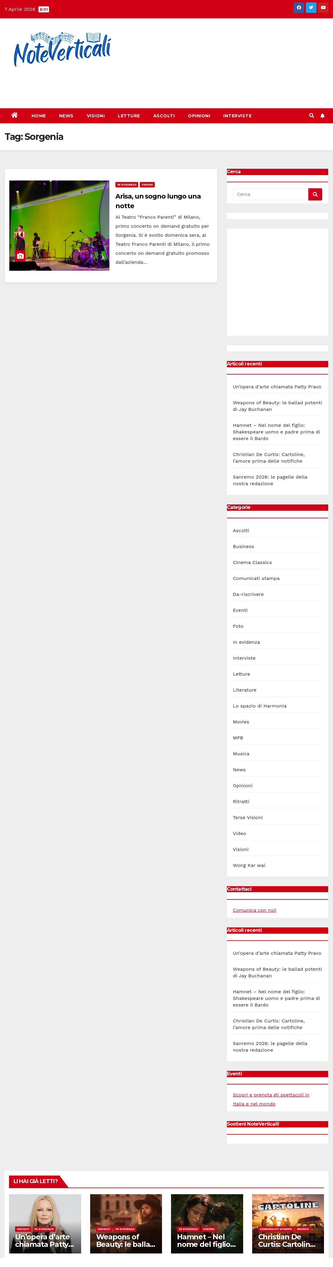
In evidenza (126, 184)
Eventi (240, 610)
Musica (241, 754)
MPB (238, 738)
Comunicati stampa (256, 578)
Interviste (237, 116)
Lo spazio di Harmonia (260, 706)
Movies (241, 722)
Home (39, 116)
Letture (129, 116)
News (66, 116)
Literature (245, 690)
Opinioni (199, 116)
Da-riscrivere (248, 594)
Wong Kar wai (249, 865)
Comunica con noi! (254, 910)
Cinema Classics (252, 562)
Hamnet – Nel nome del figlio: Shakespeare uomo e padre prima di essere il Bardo (276, 431)
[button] (311, 116)
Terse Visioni (248, 817)
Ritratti (241, 801)
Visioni (96, 116)
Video (239, 833)
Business (243, 546)
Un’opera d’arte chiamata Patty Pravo (277, 387)
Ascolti (164, 116)
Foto (238, 626)
